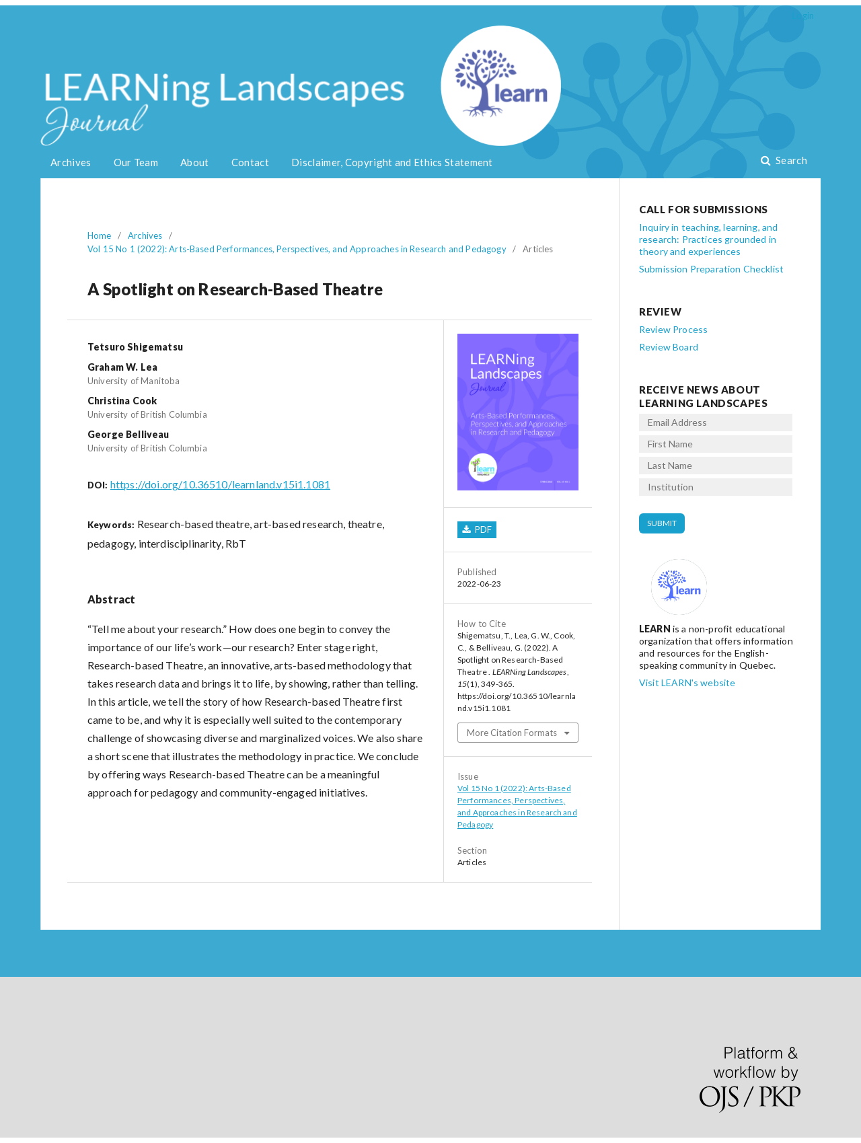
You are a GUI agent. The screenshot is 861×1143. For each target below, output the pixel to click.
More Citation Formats (512, 732)
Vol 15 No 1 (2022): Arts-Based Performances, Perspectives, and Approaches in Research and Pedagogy (297, 249)
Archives (70, 162)
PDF (482, 529)
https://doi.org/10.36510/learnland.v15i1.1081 (220, 484)
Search (790, 160)
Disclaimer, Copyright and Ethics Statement (392, 162)
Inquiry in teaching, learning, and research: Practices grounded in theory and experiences (708, 239)
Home (99, 235)
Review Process (673, 329)
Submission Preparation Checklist (711, 268)
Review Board (668, 347)
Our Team (136, 162)
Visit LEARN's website (687, 682)
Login (803, 15)
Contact (250, 162)
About (194, 162)
